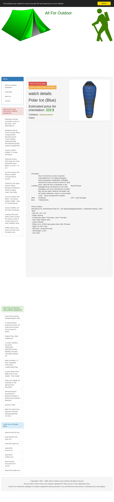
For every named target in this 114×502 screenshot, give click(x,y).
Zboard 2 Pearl (10, 405)
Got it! (104, 3)
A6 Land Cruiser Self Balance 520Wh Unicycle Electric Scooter (12, 175)
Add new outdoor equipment (11, 86)
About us (8, 96)
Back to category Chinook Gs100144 (42, 87)
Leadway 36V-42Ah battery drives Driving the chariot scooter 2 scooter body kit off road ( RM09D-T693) (12, 219)
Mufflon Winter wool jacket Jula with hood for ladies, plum (12, 230)
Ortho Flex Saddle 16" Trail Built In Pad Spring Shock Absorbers (12, 384)
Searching (8, 92)
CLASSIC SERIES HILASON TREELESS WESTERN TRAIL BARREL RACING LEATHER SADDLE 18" (11, 349)
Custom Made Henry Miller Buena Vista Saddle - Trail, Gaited (12, 374)
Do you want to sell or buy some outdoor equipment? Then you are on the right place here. (57, 484)
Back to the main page (37, 84)
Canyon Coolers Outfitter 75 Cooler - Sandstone (11, 152)
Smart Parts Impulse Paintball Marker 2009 (12, 317)
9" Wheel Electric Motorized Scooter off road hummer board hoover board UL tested (12, 327)
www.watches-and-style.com (11, 438)
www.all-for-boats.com (12, 470)
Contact (7, 101)
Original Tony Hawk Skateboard (11, 337)
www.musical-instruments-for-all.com (10, 464)
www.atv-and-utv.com (12, 432)
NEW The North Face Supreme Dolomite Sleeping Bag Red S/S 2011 (12, 412)
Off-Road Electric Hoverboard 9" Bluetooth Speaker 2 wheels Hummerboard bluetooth (12, 396)
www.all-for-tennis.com (9, 449)
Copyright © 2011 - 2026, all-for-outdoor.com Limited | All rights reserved (57, 481)
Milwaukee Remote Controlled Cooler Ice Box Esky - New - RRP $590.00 (12, 122)
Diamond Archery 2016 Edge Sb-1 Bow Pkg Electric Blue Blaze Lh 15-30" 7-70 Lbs (12, 163)
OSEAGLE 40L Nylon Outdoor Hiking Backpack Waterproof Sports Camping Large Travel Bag (12, 188)
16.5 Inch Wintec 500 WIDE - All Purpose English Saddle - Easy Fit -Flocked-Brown (12, 200)
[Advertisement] (57, 59)
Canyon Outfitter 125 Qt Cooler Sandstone (12, 209)
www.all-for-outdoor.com (9, 456)
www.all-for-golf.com (12, 443)
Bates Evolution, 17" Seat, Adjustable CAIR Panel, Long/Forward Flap (12, 364)
